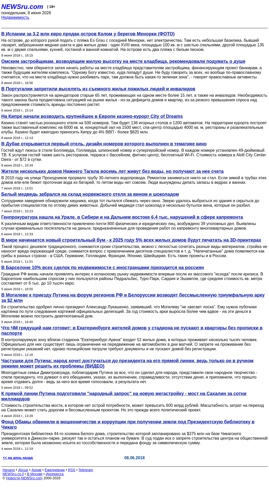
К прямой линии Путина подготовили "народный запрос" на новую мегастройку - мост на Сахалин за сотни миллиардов (123, 396)
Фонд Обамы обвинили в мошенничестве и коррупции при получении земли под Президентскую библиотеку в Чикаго (128, 424)
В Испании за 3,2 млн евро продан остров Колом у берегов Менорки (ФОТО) (88, 33)
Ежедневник (55, 470)
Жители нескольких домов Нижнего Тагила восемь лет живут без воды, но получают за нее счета (112, 171)
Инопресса (55, 474)
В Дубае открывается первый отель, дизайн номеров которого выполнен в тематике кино (104, 143)
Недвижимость (15, 17)
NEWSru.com (22, 6)
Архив (36, 470)
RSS (71, 470)
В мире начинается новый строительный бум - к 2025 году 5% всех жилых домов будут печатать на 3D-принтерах (131, 240)
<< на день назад (18, 458)
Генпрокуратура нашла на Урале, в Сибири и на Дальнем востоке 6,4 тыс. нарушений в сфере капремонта (122, 217)
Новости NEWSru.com (24, 478)
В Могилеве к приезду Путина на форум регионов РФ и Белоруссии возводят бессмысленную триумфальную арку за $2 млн (133, 297)
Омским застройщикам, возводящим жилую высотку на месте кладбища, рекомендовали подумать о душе (123, 61)
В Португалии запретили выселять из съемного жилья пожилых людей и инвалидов (98, 88)
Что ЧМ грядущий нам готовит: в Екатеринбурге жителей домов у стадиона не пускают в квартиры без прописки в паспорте (132, 330)
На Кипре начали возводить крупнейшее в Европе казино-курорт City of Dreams (92, 116)
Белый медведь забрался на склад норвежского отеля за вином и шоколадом (90, 194)
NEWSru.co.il (13, 474)
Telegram (86, 470)
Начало (9, 470)
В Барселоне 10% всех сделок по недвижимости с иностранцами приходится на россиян (102, 267)
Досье (23, 470)
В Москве (34, 474)
